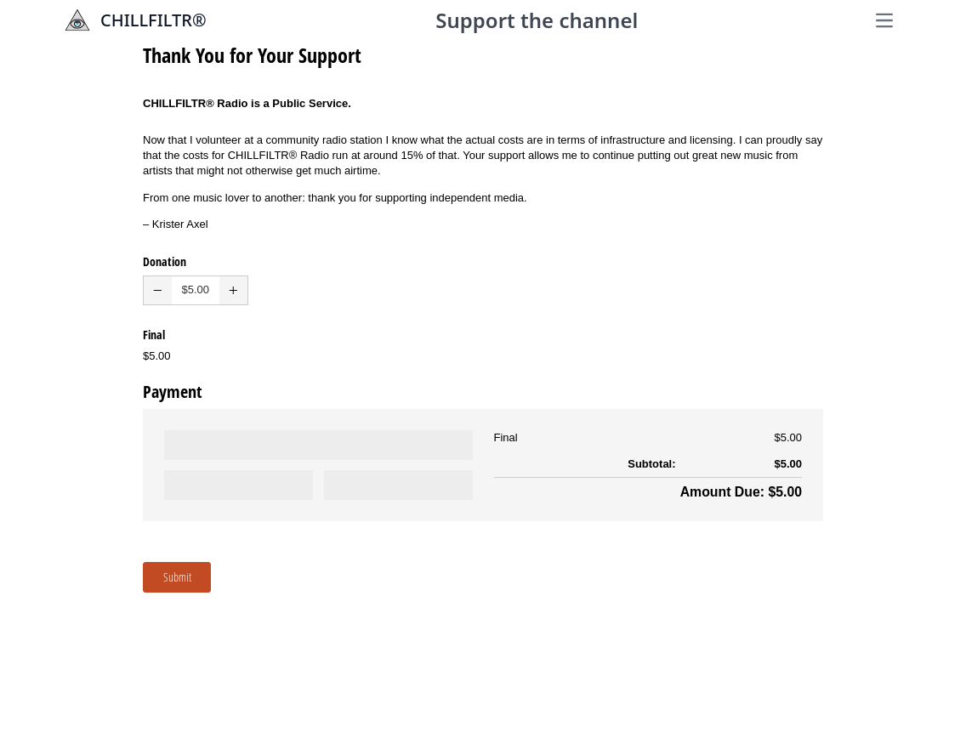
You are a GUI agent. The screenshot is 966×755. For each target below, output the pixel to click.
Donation (164, 261)
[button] (158, 290)
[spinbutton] (195, 290)
